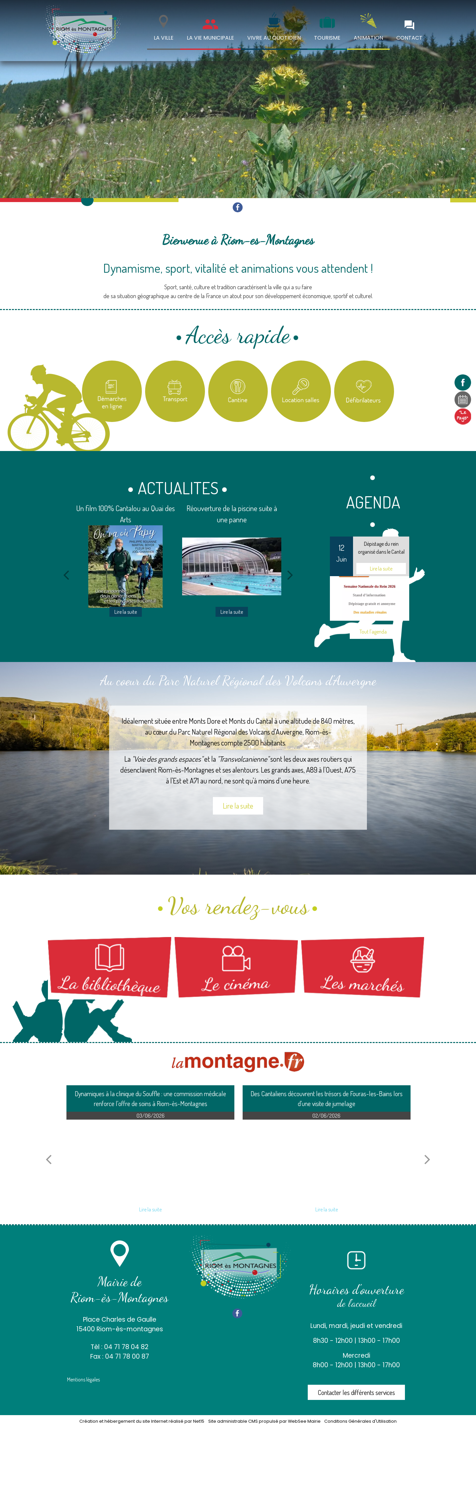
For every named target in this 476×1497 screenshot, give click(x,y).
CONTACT (409, 38)
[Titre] (112, 391)
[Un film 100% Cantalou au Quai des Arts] (125, 566)
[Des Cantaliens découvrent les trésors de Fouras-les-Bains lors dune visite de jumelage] (327, 1161)
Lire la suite (238, 805)
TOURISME (327, 38)
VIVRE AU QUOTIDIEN (274, 38)
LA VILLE (164, 38)
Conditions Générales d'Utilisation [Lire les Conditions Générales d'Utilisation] (360, 1421)
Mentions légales (83, 1379)
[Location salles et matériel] (301, 391)
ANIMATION (368, 38)
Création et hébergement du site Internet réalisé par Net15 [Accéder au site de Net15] (141, 1421)
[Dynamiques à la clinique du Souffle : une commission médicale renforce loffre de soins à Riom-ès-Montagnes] (150, 1161)
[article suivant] (427, 1159)
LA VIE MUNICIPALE (210, 38)
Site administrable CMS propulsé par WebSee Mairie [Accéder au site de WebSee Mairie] (264, 1421)
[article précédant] (49, 1159)
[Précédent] (66, 575)
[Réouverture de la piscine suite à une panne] (231, 566)
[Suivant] (290, 575)
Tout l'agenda (373, 631)
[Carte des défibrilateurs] (364, 391)
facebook (238, 207)
